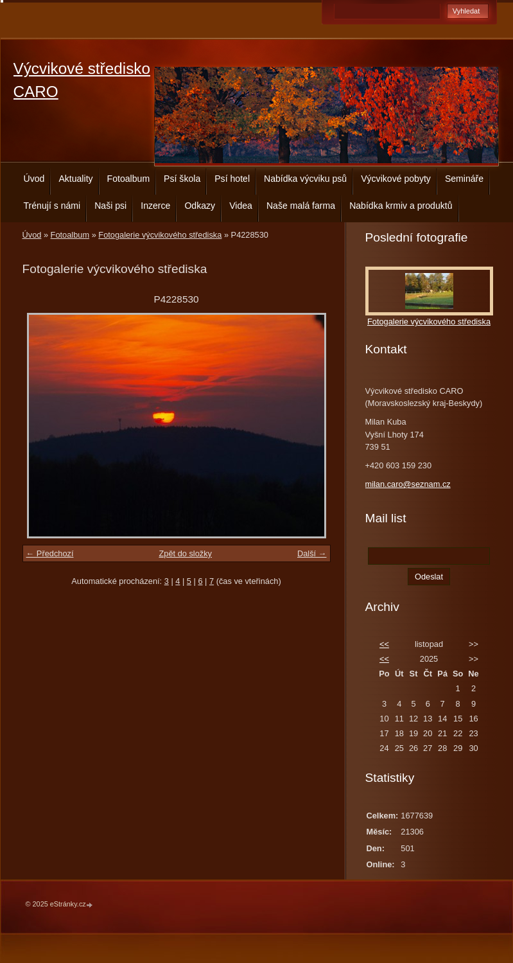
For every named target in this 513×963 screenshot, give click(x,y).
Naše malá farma (300, 205)
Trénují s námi (52, 205)
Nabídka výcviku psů (305, 178)
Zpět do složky (185, 553)
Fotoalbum (128, 178)
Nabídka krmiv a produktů (400, 205)
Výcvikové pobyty (396, 178)
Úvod (34, 178)
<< (384, 644)
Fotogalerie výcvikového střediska (160, 235)
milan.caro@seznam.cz (408, 484)
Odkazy (199, 205)
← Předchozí (50, 553)
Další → (312, 553)
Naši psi (110, 205)
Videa (240, 205)
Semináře (464, 178)
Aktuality (75, 178)
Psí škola (182, 178)
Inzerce (155, 205)
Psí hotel (232, 178)
